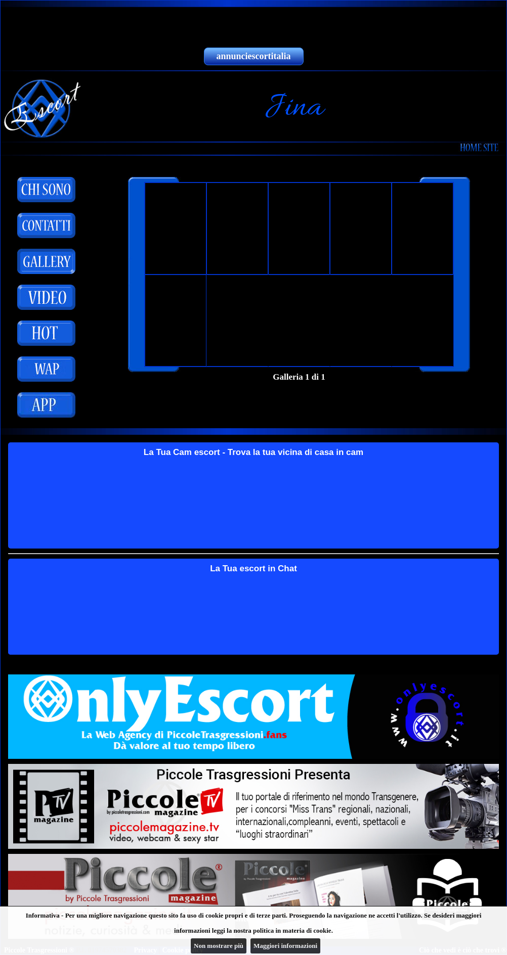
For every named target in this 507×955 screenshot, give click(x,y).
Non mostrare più (218, 945)
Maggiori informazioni (285, 945)
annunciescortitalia (254, 56)
